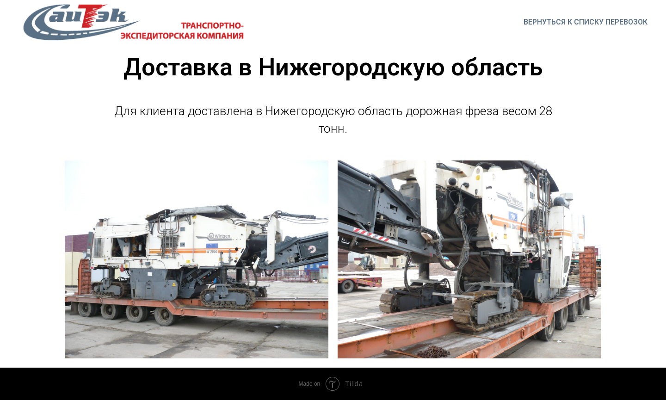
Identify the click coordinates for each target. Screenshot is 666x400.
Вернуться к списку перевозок (586, 22)
